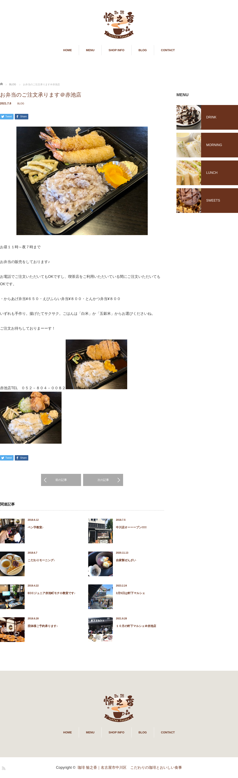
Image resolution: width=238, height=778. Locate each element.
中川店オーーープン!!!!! (131, 527)
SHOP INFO (116, 50)
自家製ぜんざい (126, 560)
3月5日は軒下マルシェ (130, 593)
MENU (90, 50)
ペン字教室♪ (35, 527)
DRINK (211, 117)
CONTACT (168, 50)
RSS (3, 768)
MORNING (214, 145)
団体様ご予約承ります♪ (43, 626)
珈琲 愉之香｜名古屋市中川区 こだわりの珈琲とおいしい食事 (130, 768)
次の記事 (103, 480)
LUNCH (211, 172)
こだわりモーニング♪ (41, 560)
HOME (67, 50)
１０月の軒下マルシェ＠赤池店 (136, 626)
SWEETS (213, 200)
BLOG (142, 50)
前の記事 (61, 480)
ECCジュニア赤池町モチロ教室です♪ (52, 593)
